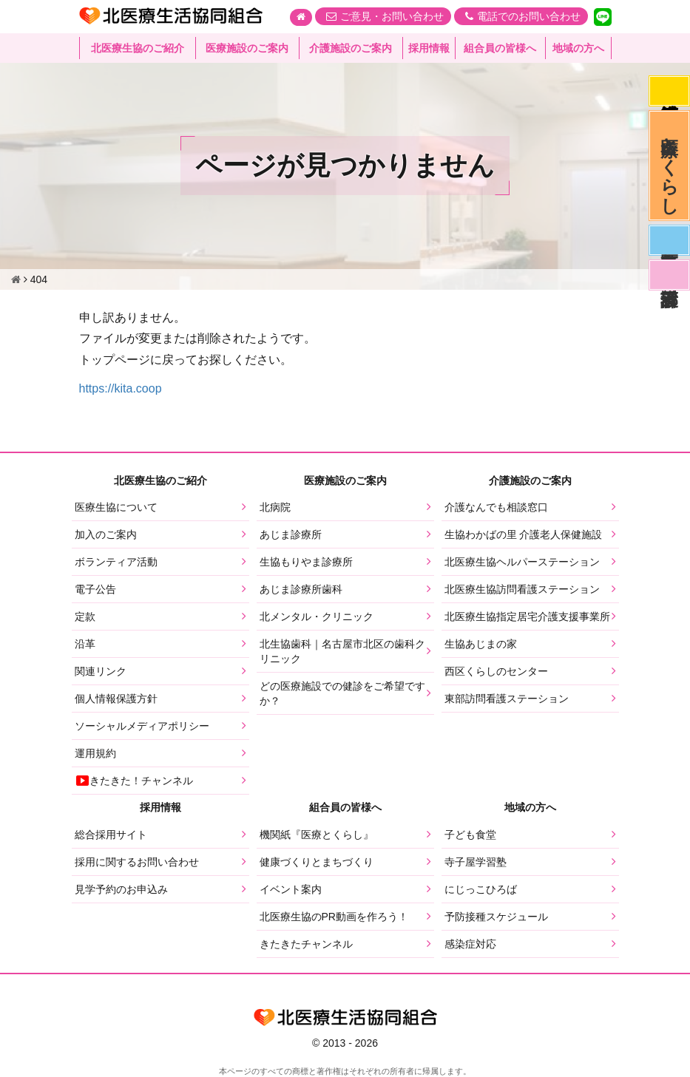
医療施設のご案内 (247, 48)
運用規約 (95, 753)
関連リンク (100, 671)
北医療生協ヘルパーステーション (522, 562)
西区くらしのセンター (496, 671)
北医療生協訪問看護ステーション (522, 589)
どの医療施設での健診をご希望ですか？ (342, 693)
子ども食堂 (470, 834)
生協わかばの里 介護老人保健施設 (523, 534)
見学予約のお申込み (121, 889)
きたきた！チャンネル (134, 780)
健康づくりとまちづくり (316, 862)
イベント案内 (291, 889)
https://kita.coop (120, 388)
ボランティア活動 (116, 562)
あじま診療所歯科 (301, 589)
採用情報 (429, 48)
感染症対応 (669, 90)
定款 (85, 616)
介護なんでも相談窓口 (496, 507)
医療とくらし (670, 165)
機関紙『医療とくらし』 (316, 834)
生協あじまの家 (480, 644)
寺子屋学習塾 (475, 862)
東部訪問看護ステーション (506, 698)
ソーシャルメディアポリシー (142, 726)
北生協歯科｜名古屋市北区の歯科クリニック (342, 651)
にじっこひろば (480, 889)
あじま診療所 (291, 534)
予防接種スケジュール (496, 917)
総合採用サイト (111, 834)
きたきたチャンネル (306, 944)
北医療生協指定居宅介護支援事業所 (527, 616)
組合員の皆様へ (500, 48)
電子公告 (95, 589)
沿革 (85, 644)
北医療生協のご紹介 (137, 48)
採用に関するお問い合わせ (137, 862)
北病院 (275, 507)
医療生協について (116, 507)
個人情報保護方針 (116, 698)
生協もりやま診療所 (306, 562)
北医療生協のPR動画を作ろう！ (334, 917)
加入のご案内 (106, 534)
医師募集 (669, 240)
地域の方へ (578, 48)
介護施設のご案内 (350, 48)
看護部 (669, 275)
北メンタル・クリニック (316, 616)
